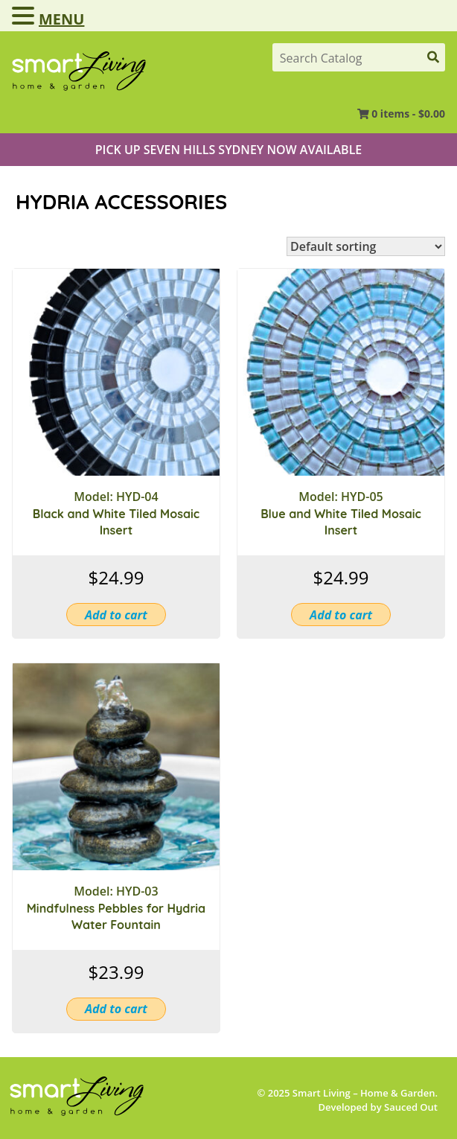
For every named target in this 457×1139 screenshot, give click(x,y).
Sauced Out (411, 1107)
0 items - (408, 113)
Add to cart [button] (116, 615)
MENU (61, 19)
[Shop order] (366, 246)
